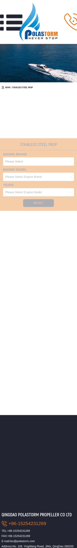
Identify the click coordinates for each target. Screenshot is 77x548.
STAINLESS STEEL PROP (22, 87)
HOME (7, 87)
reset (38, 216)
